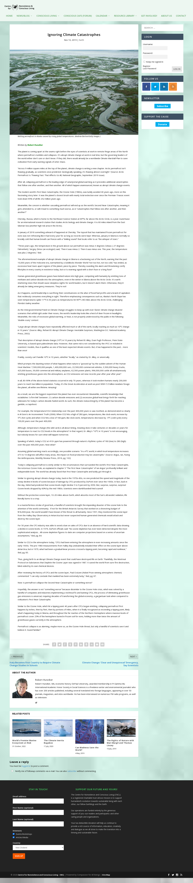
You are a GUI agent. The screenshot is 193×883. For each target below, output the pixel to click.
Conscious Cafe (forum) (78, 12)
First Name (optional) (23, 806)
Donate (162, 122)
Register (146, 64)
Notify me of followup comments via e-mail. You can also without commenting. (53, 769)
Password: (148, 51)
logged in (26, 764)
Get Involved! (149, 12)
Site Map (106, 873)
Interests (17, 829)
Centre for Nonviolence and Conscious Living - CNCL (41, 873)
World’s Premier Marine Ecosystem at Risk (24, 739)
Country (16, 841)
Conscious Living (46, 12)
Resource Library (124, 12)
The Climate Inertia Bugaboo (54, 739)
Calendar (101, 12)
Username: (148, 42)
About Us (166, 12)
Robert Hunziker (44, 677)
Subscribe (162, 104)
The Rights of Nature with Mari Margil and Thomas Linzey (120, 741)
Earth (81, 38)
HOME (9, 12)
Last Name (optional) (23, 817)
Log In (176, 67)
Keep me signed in (154, 60)
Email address (19, 794)
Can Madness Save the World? (87, 746)
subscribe (71, 769)
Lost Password (149, 66)
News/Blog (23, 12)
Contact (181, 12)
